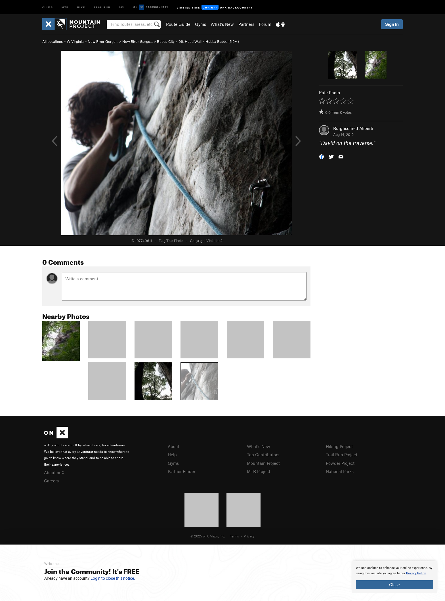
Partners (246, 24)
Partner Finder (181, 471)
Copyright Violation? (206, 240)
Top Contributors (263, 454)
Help (172, 454)
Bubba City (166, 41)
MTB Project (258, 471)
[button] (321, 156)
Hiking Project (339, 446)
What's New (222, 24)
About (173, 446)
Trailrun (102, 7)
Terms (234, 536)
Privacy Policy (416, 573)
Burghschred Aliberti (353, 128)
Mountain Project (263, 463)
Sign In (392, 24)
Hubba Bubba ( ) (222, 41)
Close (394, 584)
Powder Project (340, 463)
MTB (65, 7)
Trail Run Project (341, 454)
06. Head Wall (190, 41)
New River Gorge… (103, 41)
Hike (81, 7)
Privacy (249, 536)
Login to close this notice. (113, 578)
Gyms (200, 24)
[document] (394, 577)
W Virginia (75, 41)
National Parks (340, 471)
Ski (122, 7)
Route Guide (178, 24)
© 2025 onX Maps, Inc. (207, 536)
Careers (51, 480)
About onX (54, 472)
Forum (265, 24)
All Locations (52, 41)
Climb (47, 7)
